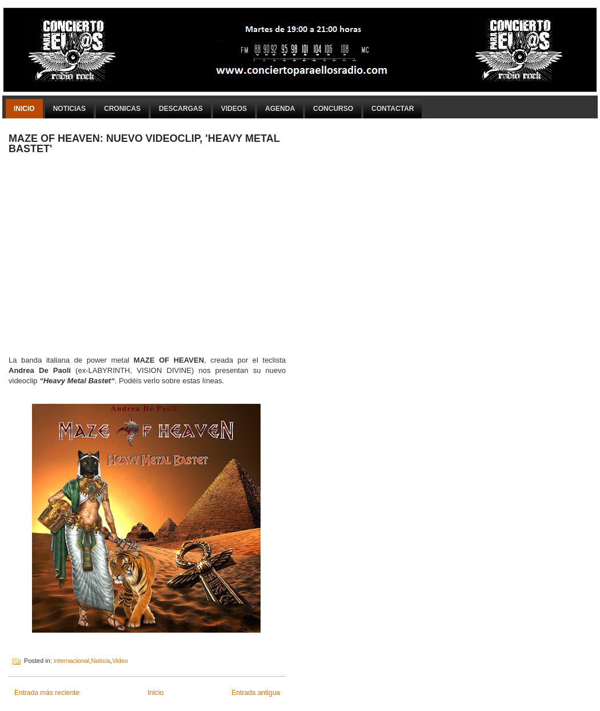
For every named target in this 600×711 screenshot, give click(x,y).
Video (120, 660)
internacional (71, 660)
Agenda (280, 109)
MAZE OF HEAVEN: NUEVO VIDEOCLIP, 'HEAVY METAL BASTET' (144, 143)
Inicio (24, 109)
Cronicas (122, 109)
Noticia (100, 660)
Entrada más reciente (46, 693)
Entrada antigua (255, 693)
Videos (234, 109)
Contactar (392, 109)
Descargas (181, 109)
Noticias (69, 109)
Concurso (333, 109)
